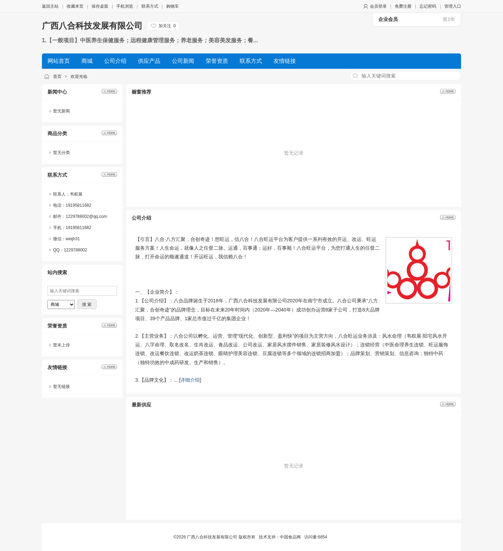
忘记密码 (428, 6)
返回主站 (50, 6)
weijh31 (73, 238)
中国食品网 (290, 537)
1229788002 (75, 250)
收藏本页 (75, 6)
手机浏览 (124, 6)
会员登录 (378, 6)
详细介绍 (190, 380)
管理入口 (452, 6)
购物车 (172, 6)
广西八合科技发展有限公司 (92, 25)
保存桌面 (100, 6)
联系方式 (149, 6)
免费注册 (403, 6)
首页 (57, 76)
